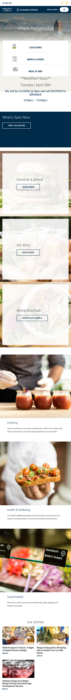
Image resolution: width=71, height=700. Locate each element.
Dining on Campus (32, 318)
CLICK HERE (28, 187)
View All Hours (16, 125)
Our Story (28, 252)
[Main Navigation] (64, 9)
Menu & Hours (52, 9)
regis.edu (6, 3)
